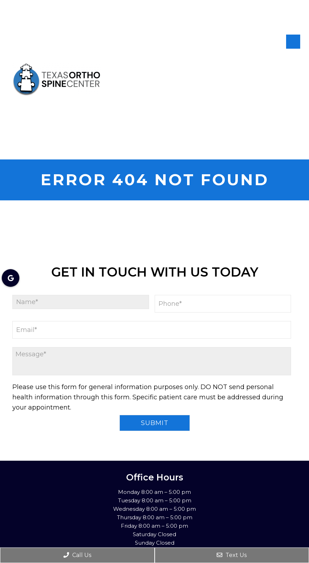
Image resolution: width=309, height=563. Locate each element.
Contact (288, 149)
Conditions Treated (273, 133)
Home (269, 57)
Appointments (278, 88)
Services (288, 117)
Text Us (232, 555)
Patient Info (283, 103)
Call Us (77, 555)
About (294, 57)
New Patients (281, 74)
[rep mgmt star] (298, 19)
